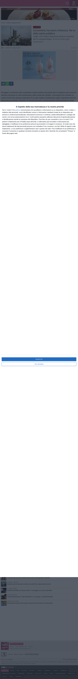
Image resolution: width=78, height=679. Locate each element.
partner (17, 110)
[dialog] (39, 339)
